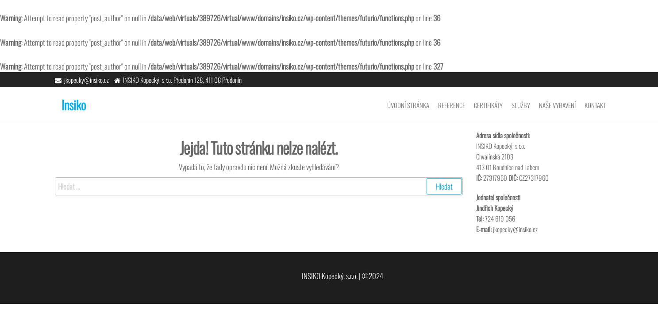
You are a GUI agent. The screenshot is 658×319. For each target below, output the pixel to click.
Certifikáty (488, 105)
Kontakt (595, 105)
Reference (451, 105)
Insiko (74, 105)
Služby (521, 105)
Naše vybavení (557, 105)
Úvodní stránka (408, 105)
